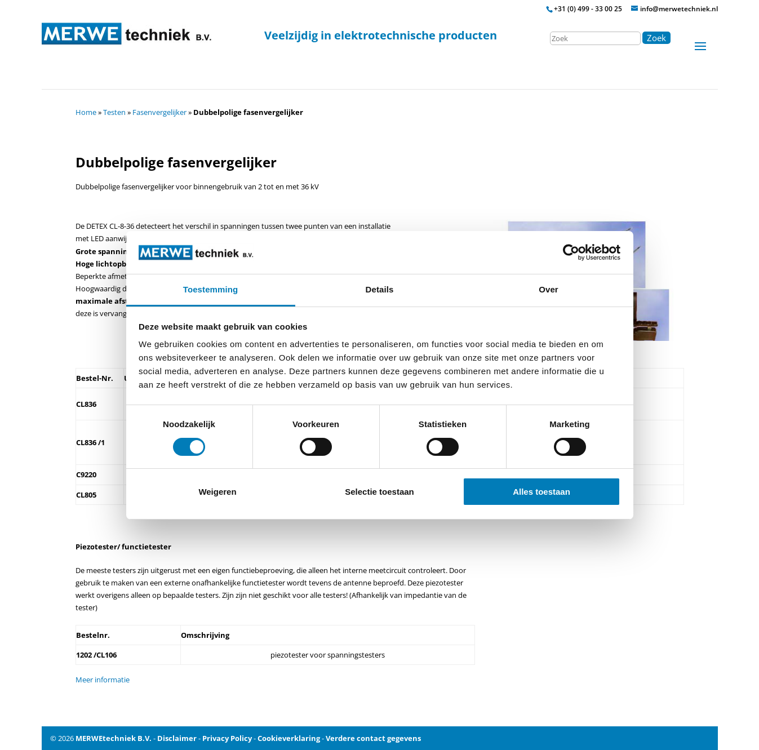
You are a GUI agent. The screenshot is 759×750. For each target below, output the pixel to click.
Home (86, 112)
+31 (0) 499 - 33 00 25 (588, 9)
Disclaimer (177, 738)
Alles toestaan (541, 491)
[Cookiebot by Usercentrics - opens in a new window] (571, 252)
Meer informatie (103, 679)
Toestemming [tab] (210, 289)
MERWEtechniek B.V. (114, 738)
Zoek (656, 37)
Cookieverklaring (289, 738)
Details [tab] (380, 289)
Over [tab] (548, 289)
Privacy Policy (227, 738)
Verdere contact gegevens (373, 738)
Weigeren (217, 491)
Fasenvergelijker (159, 112)
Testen (114, 112)
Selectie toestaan (379, 491)
